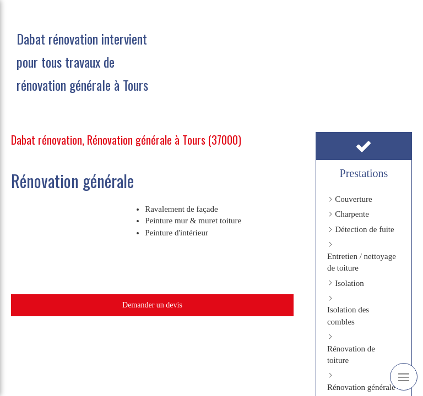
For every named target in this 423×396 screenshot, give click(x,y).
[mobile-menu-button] (403, 377)
